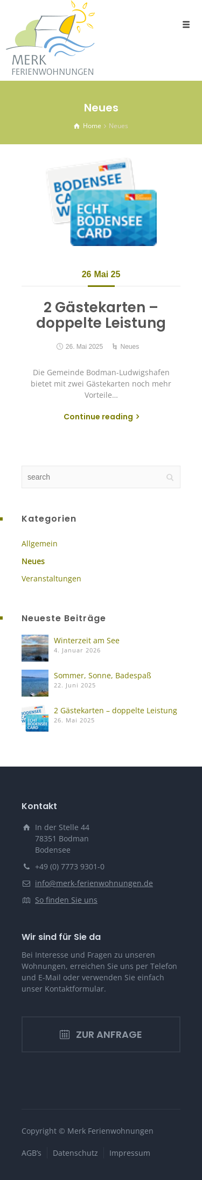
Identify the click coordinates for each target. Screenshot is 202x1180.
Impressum (129, 1153)
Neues (130, 346)
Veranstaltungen (51, 578)
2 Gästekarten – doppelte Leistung (101, 315)
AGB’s (31, 1153)
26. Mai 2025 (84, 346)
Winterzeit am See (87, 640)
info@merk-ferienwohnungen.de (94, 883)
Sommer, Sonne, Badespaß (102, 675)
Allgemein (40, 543)
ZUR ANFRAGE (101, 1034)
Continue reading (98, 416)
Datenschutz (75, 1153)
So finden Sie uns (66, 900)
